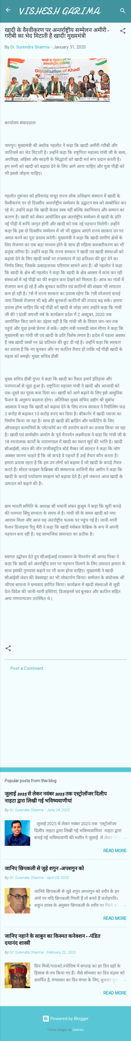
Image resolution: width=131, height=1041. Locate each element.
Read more (114, 850)
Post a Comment (26, 668)
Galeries (78, 1030)
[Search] (122, 12)
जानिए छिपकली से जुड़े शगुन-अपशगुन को (44, 868)
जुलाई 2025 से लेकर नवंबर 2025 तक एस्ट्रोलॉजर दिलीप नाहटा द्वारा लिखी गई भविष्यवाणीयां (56, 797)
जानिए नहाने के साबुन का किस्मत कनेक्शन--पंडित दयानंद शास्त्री (52, 940)
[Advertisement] (65, 717)
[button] (122, 31)
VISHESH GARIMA (59, 11)
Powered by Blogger (65, 1018)
